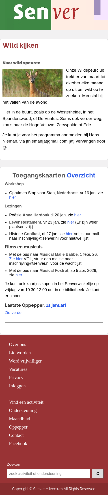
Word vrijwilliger (25, 361)
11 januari (56, 305)
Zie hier (16, 259)
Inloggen (17, 385)
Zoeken (13, 464)
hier (12, 197)
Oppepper (18, 427)
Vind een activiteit (26, 402)
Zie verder (14, 312)
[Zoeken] (97, 473)
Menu (8, 8)
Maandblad (19, 418)
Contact (16, 435)
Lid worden (20, 352)
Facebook (18, 443)
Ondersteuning (23, 410)
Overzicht (81, 175)
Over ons (17, 344)
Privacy (16, 377)
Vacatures (18, 369)
